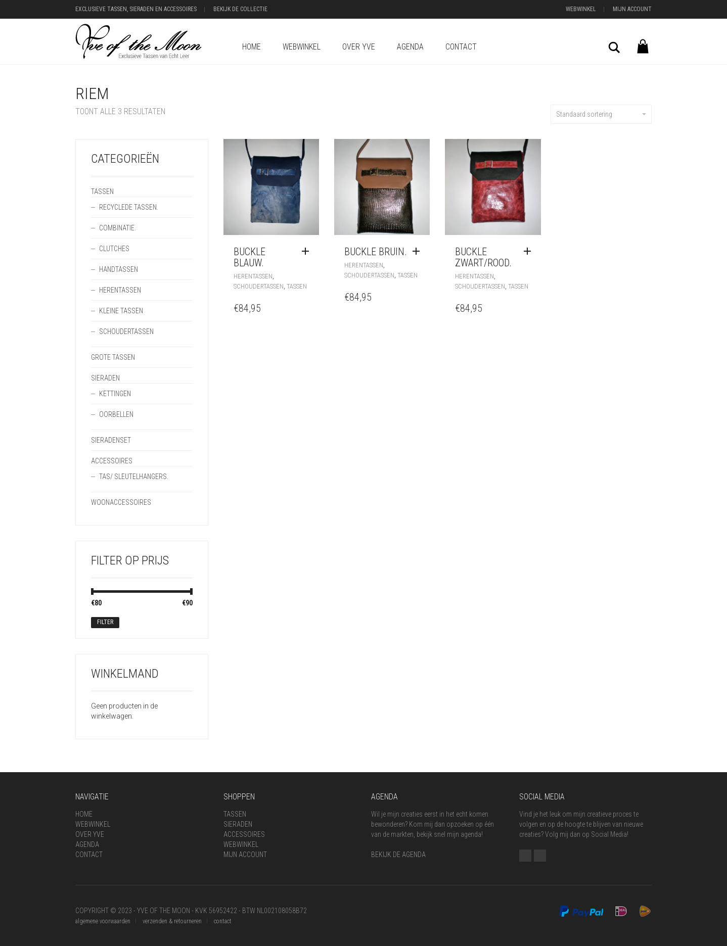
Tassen (297, 286)
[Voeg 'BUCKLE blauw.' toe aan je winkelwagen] (308, 252)
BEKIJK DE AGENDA (398, 854)
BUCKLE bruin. (375, 252)
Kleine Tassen (121, 311)
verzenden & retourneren (172, 921)
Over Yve (358, 47)
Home (251, 47)
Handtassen (118, 269)
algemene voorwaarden (102, 921)
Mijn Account (632, 9)
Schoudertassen (259, 286)
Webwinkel (581, 9)
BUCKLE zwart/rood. (483, 257)
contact (223, 921)
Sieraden (105, 378)
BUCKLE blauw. (249, 257)
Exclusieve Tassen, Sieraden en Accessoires (136, 9)
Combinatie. (117, 228)
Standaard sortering (601, 114)
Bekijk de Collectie (240, 9)
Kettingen (115, 394)
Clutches (114, 249)
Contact (461, 47)
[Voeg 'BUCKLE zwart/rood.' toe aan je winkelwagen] (530, 252)
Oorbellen (116, 414)
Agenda (410, 47)
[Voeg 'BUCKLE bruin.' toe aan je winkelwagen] (419, 252)
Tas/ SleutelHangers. (133, 476)
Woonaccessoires (121, 502)
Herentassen (253, 276)
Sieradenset (111, 440)
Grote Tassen (113, 357)
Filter (105, 622)
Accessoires (111, 461)
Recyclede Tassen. (128, 207)
